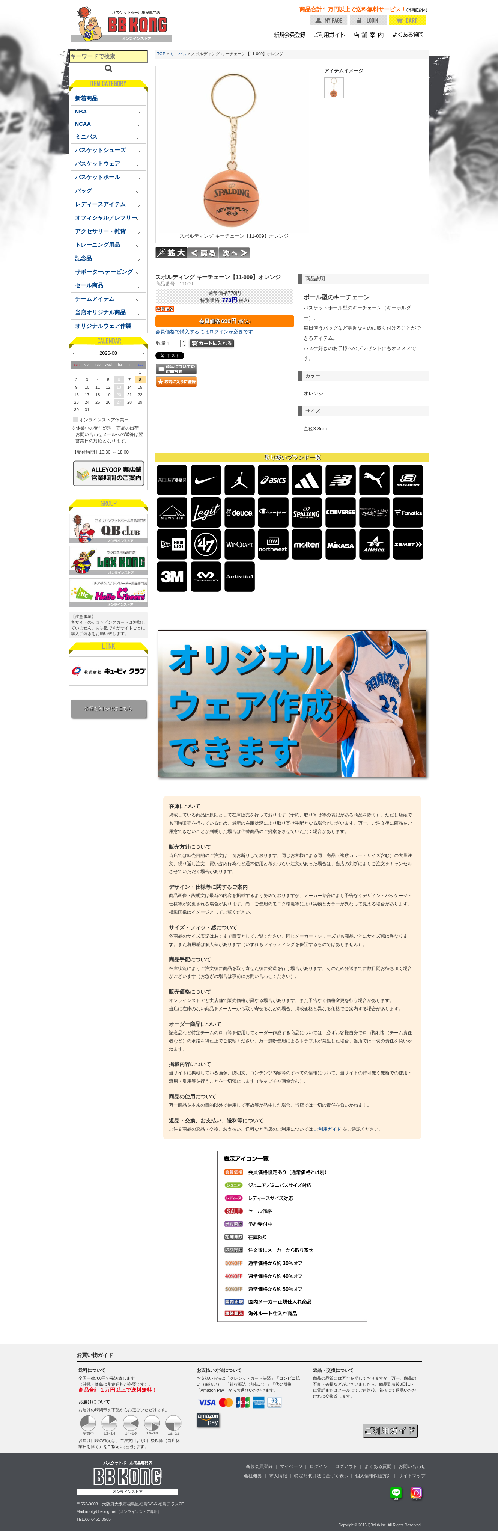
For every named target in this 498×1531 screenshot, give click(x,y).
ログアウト (346, 1466)
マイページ (291, 1466)
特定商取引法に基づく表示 (321, 1475)
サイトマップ (412, 1475)
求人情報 (278, 1475)
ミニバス (178, 53)
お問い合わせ (412, 1466)
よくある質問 (377, 1466)
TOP (161, 53)
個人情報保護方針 (373, 1475)
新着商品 (86, 98)
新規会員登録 (259, 1466)
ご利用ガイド (327, 1129)
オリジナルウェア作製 (103, 326)
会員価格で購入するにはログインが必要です (204, 332)
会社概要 (253, 1475)
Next (143, 352)
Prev (73, 352)
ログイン (319, 1466)
